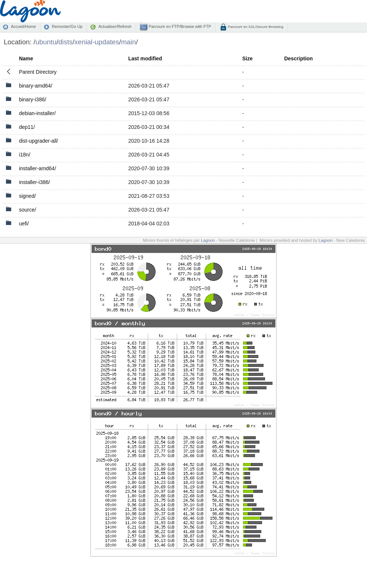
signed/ (27, 196)
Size (247, 58)
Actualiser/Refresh (114, 26)
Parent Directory (38, 72)
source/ (27, 210)
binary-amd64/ (35, 86)
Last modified (145, 58)
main (128, 42)
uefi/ (24, 223)
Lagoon (208, 240)
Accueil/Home (23, 26)
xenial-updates (96, 42)
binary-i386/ (32, 99)
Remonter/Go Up (67, 26)
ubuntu (46, 42)
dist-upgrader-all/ (38, 141)
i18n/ (24, 155)
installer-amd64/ (37, 168)
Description (298, 58)
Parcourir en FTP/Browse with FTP (179, 26)
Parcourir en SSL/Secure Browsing (255, 27)
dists (65, 42)
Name (26, 58)
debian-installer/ (37, 113)
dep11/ (27, 127)
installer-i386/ (34, 182)
